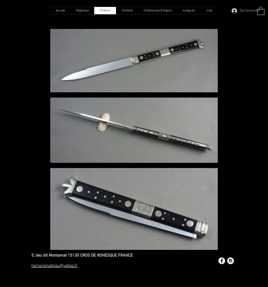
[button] (260, 10)
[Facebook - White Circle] (221, 260)
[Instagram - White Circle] (230, 260)
